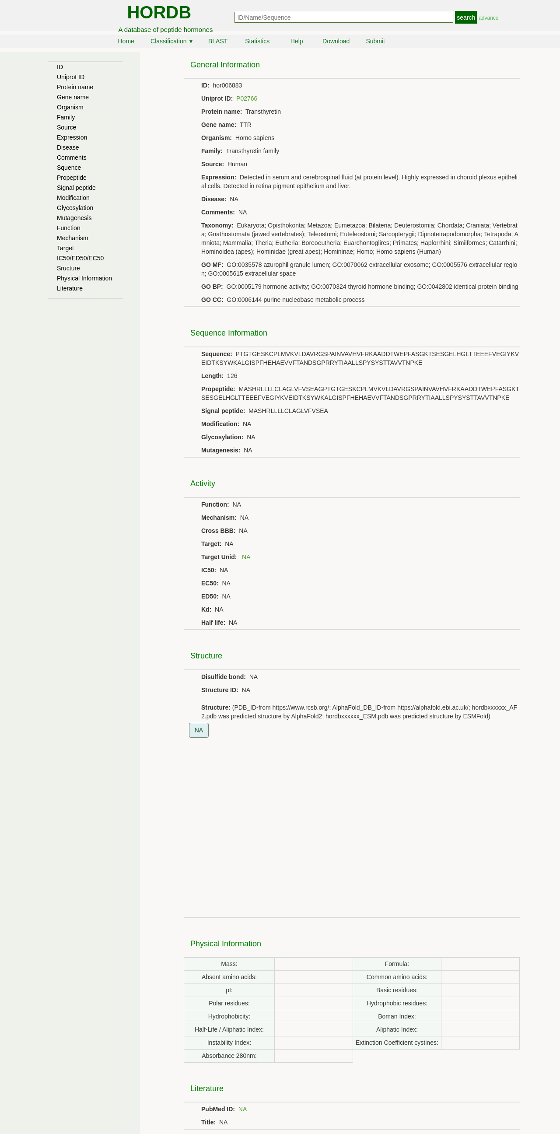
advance (488, 18)
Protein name (75, 87)
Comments (72, 157)
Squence (69, 167)
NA (246, 556)
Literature (70, 288)
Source (66, 127)
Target (65, 248)
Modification (73, 197)
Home (126, 41)
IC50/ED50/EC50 (80, 258)
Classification (171, 41)
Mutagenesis (74, 217)
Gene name (73, 97)
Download (336, 41)
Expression (72, 137)
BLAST (218, 41)
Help (296, 41)
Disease (68, 147)
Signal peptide (76, 187)
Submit (375, 41)
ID (60, 66)
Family (66, 117)
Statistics (257, 41)
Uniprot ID (70, 77)
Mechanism (72, 238)
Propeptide (72, 177)
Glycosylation (75, 207)
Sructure (68, 268)
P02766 (246, 98)
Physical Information (84, 278)
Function (68, 227)
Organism (70, 107)
